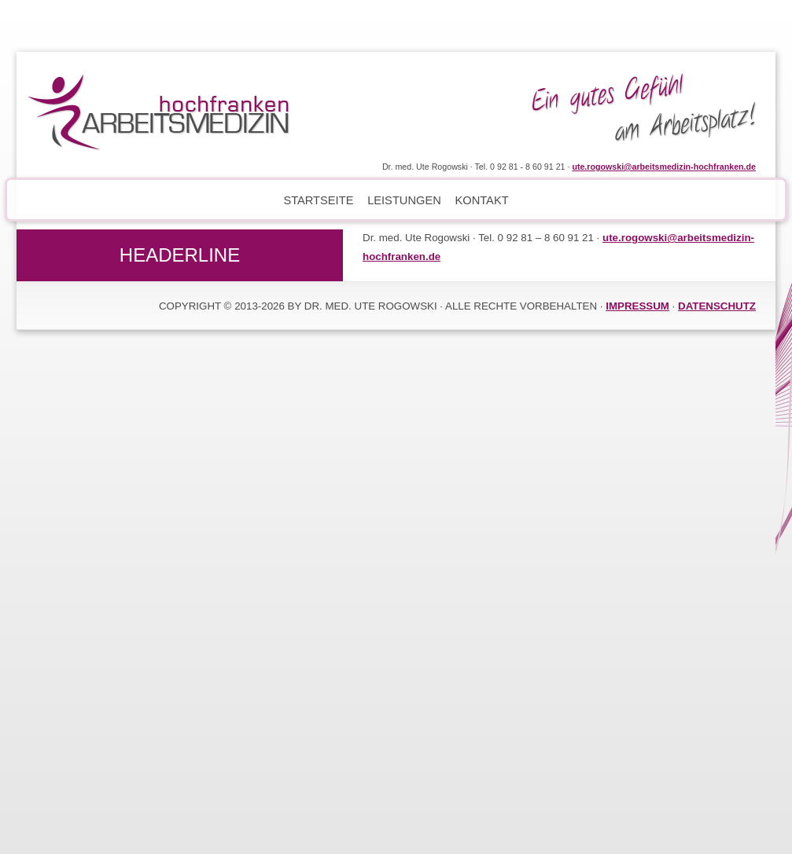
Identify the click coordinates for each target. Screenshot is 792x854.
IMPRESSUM (637, 306)
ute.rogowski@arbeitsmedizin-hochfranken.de (664, 166)
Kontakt (481, 200)
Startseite (318, 200)
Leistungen (404, 200)
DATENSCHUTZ (717, 306)
